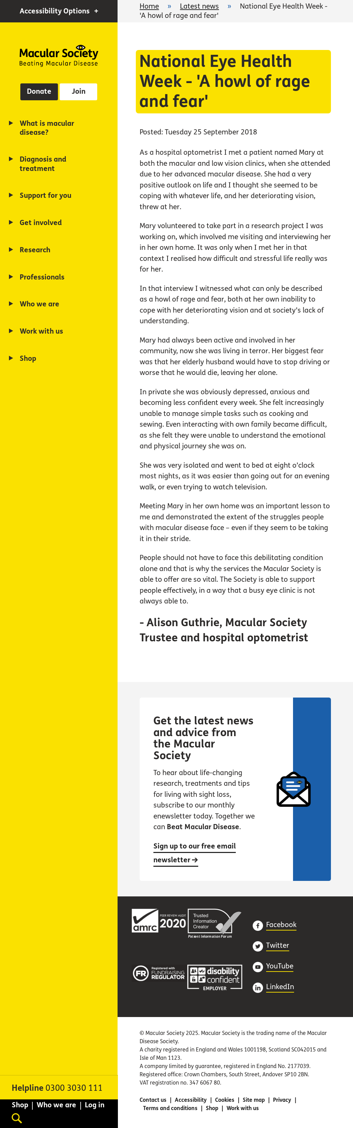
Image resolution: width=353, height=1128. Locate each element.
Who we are (39, 304)
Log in (94, 1105)
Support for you (45, 195)
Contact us (153, 1100)
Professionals (42, 277)
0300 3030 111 (74, 1088)
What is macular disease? (47, 128)
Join (78, 91)
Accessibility (191, 1100)
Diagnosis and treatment (43, 164)
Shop (28, 358)
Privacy (282, 1100)
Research (35, 250)
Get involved (41, 223)
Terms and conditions (170, 1108)
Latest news (199, 6)
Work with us (41, 331)
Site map (254, 1100)
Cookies (224, 1100)
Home (59, 56)
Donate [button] (39, 91)
